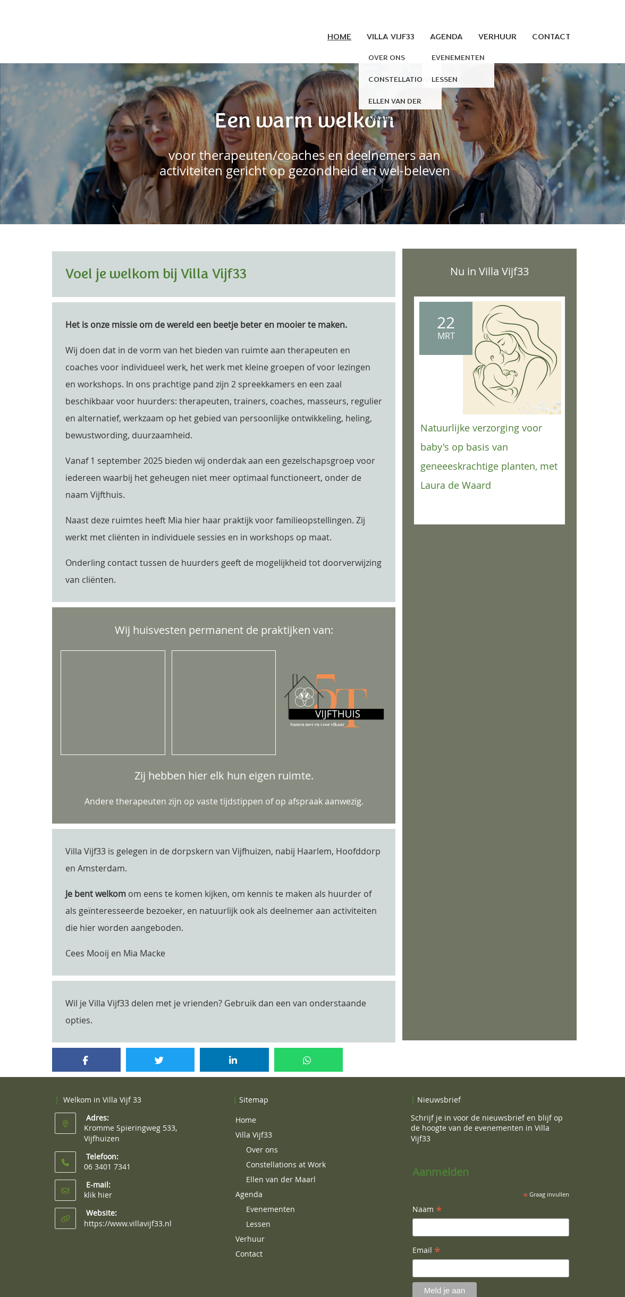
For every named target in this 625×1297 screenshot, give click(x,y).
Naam (427, 1197)
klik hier (98, 1182)
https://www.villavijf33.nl (128, 1211)
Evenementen (270, 1196)
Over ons (262, 1137)
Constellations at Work (286, 1152)
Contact (551, 36)
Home (339, 36)
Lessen (258, 1211)
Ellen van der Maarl (281, 1167)
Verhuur (497, 36)
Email (426, 1238)
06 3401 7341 (107, 1154)
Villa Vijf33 (391, 36)
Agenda (446, 36)
